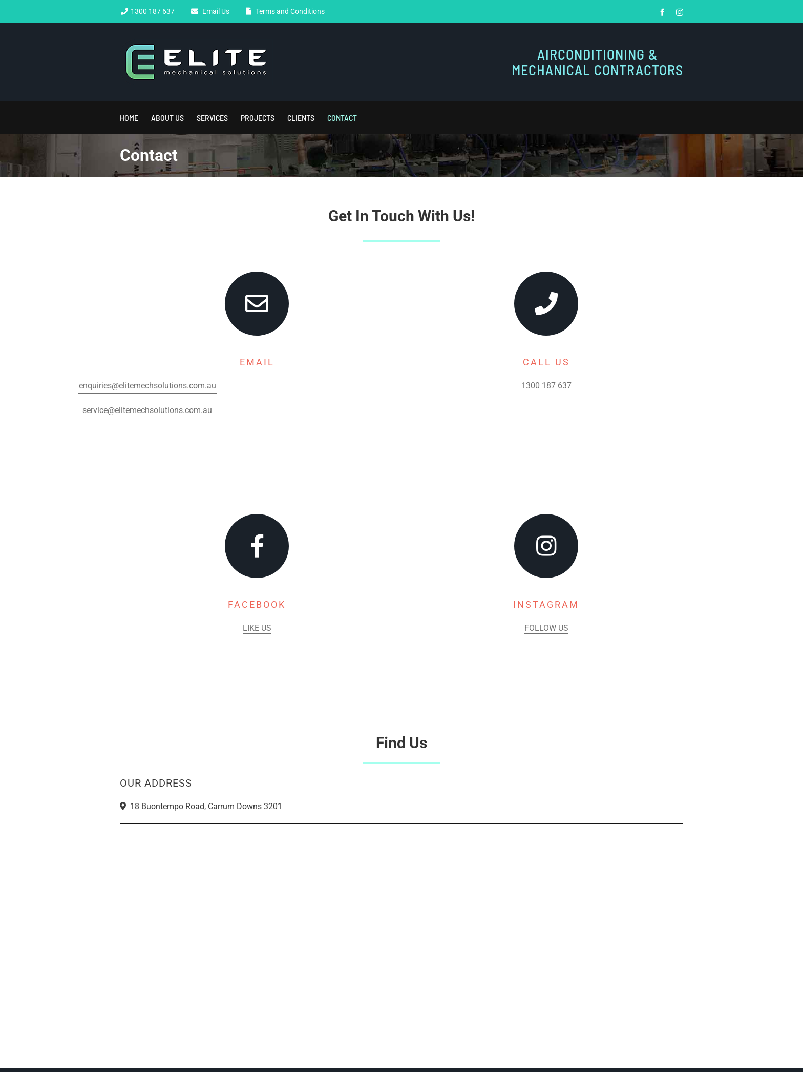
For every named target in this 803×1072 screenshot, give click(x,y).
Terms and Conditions (288, 11)
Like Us (257, 628)
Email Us (214, 11)
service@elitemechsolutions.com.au (147, 410)
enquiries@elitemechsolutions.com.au (147, 385)
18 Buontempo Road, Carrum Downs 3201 (206, 806)
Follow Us (546, 628)
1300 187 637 (153, 11)
